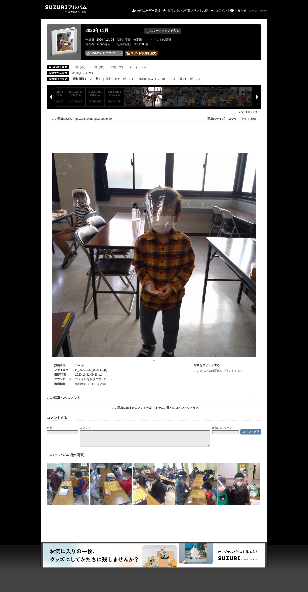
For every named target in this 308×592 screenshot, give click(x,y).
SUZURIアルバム (66, 9)
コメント (85, 427)
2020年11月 (97, 30)
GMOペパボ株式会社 (258, 11)
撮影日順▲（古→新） (86, 79)
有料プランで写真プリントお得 (187, 10)
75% (243, 118)
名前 (50, 427)
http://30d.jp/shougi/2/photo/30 (92, 118)
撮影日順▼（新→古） (120, 79)
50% (253, 118)
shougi (76, 73)
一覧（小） (79, 67)
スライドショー (139, 67)
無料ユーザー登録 (148, 10)
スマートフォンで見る (162, 31)
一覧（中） (98, 67)
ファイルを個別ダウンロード (94, 379)
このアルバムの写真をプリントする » (218, 370)
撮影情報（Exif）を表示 (90, 384)
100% (232, 118)
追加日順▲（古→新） (153, 79)
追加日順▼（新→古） (187, 79)
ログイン (221, 10)
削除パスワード (222, 427)
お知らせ (240, 10)
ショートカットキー (249, 112)
